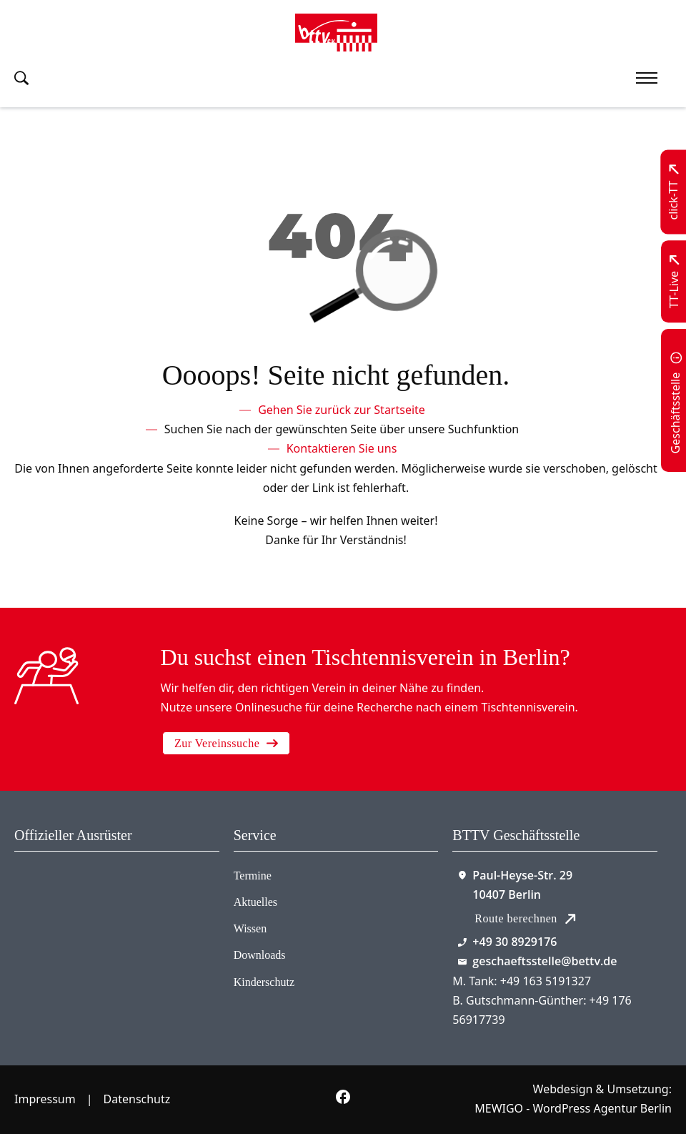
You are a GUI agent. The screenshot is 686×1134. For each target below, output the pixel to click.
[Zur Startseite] (336, 32)
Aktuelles (255, 902)
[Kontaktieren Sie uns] (341, 448)
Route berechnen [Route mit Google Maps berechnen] (524, 918)
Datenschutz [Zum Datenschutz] (137, 1099)
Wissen (250, 928)
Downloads (260, 955)
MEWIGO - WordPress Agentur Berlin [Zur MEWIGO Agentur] (573, 1108)
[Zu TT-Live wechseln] (674, 281)
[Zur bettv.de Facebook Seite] (343, 1100)
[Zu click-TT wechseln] (674, 192)
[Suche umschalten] (21, 78)
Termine (253, 875)
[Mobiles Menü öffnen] (646, 78)
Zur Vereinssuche (226, 743)
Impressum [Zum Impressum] (45, 1099)
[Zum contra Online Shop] (65, 905)
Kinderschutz (264, 982)
